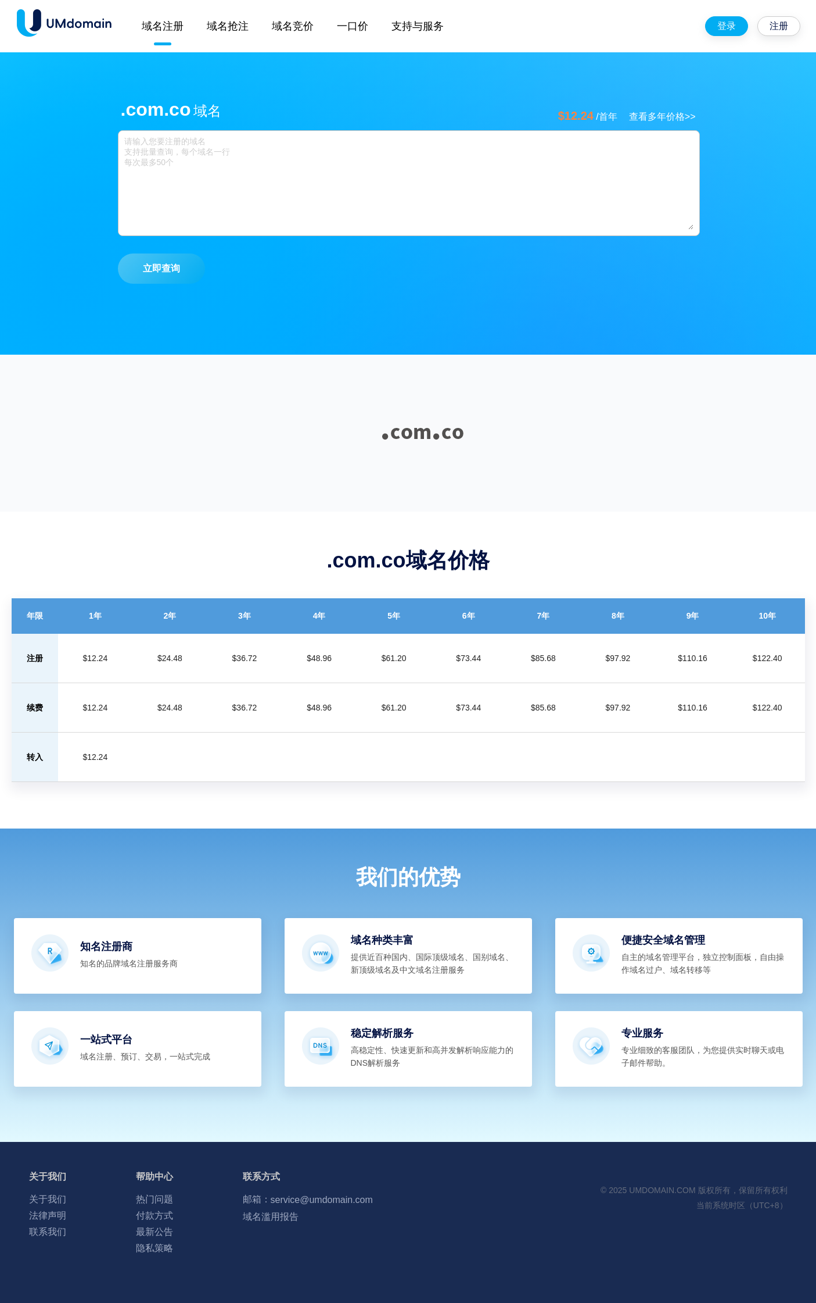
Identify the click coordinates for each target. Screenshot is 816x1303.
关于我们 (47, 1199)
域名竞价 (293, 26)
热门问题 (154, 1199)
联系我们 (47, 1232)
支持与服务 (417, 26)
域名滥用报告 (271, 1217)
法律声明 (47, 1215)
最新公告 (154, 1232)
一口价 (352, 26)
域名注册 (163, 26)
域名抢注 (228, 26)
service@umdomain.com (322, 1200)
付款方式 (154, 1215)
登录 (726, 26)
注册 (779, 26)
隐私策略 (154, 1248)
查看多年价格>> (662, 117)
